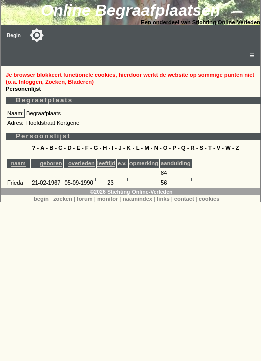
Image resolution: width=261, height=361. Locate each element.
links (163, 199)
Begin (14, 35)
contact (184, 199)
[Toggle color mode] (37, 35)
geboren (51, 163)
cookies (209, 199)
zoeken (62, 199)
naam (18, 163)
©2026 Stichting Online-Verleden (131, 192)
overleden (81, 163)
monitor (107, 199)
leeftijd (106, 163)
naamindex (137, 199)
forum (85, 199)
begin (41, 199)
